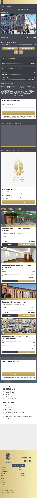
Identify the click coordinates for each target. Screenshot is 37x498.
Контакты (3, 473)
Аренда (20, 469)
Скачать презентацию (10, 48)
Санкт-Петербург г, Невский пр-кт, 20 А (10, 42)
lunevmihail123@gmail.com (11, 399)
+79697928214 (7, 195)
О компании (3, 467)
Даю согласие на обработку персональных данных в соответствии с (19, 117)
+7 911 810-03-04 (9, 396)
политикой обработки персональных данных (14, 117)
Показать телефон (27, 48)
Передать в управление (6, 484)
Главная (2, 6)
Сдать (2, 480)
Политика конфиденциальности (8, 490)
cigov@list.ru (8, 409)
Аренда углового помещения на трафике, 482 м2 (15, 337)
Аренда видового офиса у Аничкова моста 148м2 (16, 266)
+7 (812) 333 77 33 (26, 458)
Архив (2, 475)
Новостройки (22, 475)
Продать (3, 482)
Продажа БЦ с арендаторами (14, 302)
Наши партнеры (4, 471)
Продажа (21, 471)
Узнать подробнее (26, 244)
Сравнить (10, 244)
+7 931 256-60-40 (9, 407)
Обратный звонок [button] (18, 465)
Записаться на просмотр (18, 202)
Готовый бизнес (22, 473)
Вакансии (3, 469)
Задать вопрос (18, 374)
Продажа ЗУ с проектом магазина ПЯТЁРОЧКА (16, 230)
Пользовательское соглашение (7, 492)
